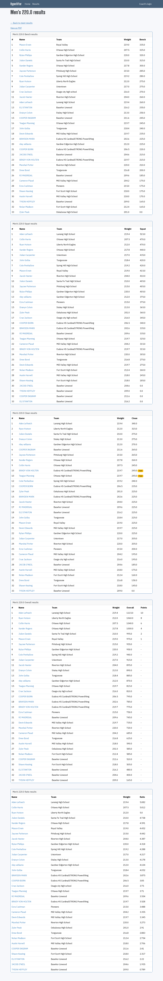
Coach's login (145, 4)
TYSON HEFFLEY (27, 201)
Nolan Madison (26, 207)
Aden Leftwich (25, 102)
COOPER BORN (26, 149)
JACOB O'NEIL (26, 154)
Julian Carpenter (27, 86)
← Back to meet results (21, 23)
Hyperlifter (16, 4)
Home (27, 4)
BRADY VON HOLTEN (29, 160)
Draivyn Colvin (25, 112)
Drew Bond (24, 170)
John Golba (24, 128)
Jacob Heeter (25, 97)
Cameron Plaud (26, 180)
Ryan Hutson (25, 81)
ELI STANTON (25, 107)
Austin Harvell (25, 196)
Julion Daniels (25, 60)
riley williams (25, 144)
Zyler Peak (24, 212)
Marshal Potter (26, 165)
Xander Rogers (26, 65)
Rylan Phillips (25, 55)
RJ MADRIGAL (25, 175)
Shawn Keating (26, 191)
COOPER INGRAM (27, 118)
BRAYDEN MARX (27, 139)
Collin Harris (25, 50)
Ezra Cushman (26, 186)
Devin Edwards (26, 133)
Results (35, 4)
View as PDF (16, 28)
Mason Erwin (25, 44)
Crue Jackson (25, 92)
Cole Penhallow (26, 76)
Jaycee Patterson (27, 71)
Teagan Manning (27, 123)
